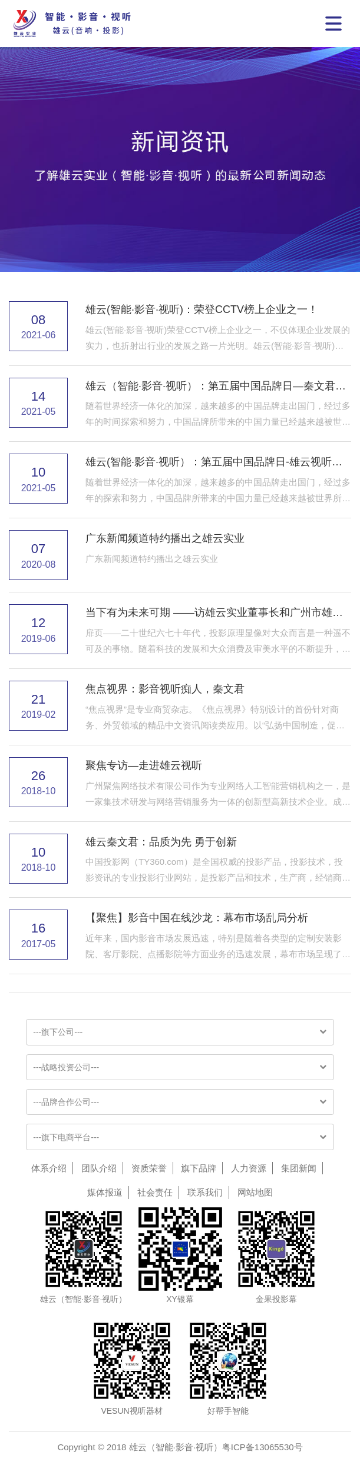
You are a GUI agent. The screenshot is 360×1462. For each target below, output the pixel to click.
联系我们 (205, 1192)
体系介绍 (49, 1168)
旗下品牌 (198, 1168)
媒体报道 (105, 1192)
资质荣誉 (149, 1168)
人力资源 (248, 1168)
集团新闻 (298, 1168)
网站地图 (255, 1192)
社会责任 (155, 1192)
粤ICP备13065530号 (262, 1447)
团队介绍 (99, 1168)
